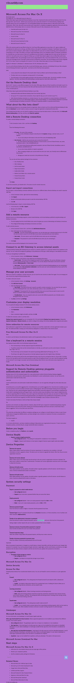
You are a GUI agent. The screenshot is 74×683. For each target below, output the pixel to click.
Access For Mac (14, 36)
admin (13, 17)
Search (66, 657)
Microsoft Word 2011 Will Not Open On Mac (21, 663)
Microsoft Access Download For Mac (19, 41)
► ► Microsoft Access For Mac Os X (22, 18)
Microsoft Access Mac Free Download (20, 31)
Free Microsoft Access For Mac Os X (19, 29)
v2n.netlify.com (14, 2)
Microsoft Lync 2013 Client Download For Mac (22, 666)
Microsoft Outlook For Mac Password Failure (21, 673)
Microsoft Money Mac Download (18, 677)
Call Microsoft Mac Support (17, 670)
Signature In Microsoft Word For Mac (20, 675)
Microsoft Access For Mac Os (18, 34)
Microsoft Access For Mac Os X (18, 43)
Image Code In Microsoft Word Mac (19, 668)
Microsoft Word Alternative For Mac (19, 680)
